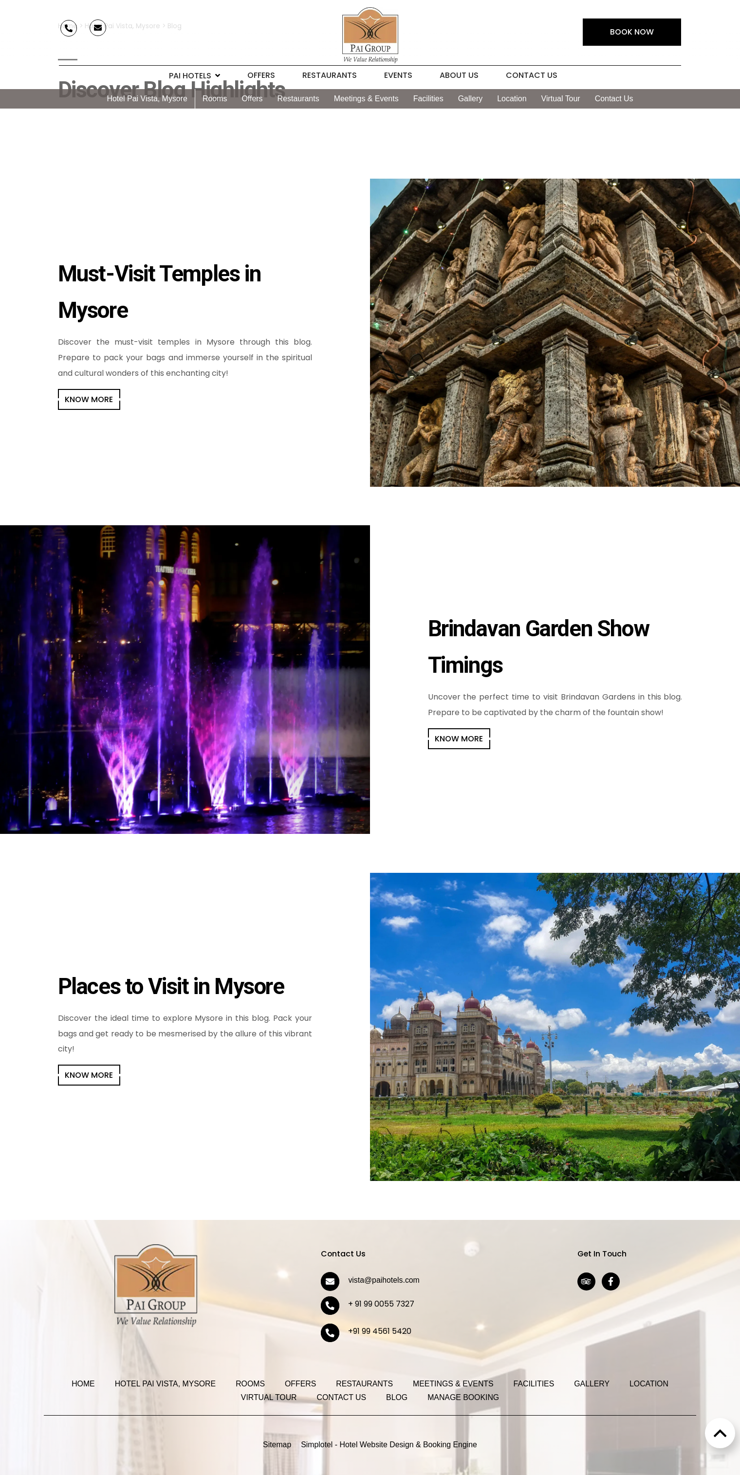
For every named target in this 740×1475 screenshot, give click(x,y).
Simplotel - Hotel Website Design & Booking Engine (389, 1444)
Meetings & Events (366, 98)
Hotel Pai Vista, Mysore (147, 98)
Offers (261, 75)
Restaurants (329, 75)
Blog (396, 1397)
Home (83, 1384)
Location (511, 98)
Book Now (632, 31)
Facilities (428, 98)
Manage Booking (463, 1397)
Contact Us (531, 75)
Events (398, 75)
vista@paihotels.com (383, 1280)
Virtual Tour (560, 98)
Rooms (215, 98)
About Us (459, 75)
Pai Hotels (194, 75)
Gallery (470, 98)
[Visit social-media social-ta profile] (586, 1281)
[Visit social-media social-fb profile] (611, 1281)
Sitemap (277, 1444)
